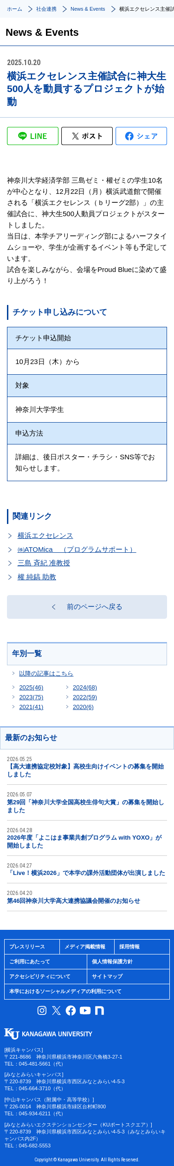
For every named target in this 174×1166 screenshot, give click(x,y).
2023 (31, 697)
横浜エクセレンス (45, 535)
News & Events (88, 9)
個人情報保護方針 (112, 961)
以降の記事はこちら (46, 673)
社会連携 (46, 9)
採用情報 (129, 946)
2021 (31, 706)
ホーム (14, 9)
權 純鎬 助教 (37, 577)
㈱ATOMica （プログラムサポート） (77, 549)
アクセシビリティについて (40, 976)
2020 (83, 706)
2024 (85, 687)
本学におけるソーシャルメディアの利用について (65, 991)
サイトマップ (107, 976)
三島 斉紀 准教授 (44, 563)
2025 (31, 687)
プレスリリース (27, 946)
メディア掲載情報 (84, 946)
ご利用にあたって (29, 961)
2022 (85, 697)
